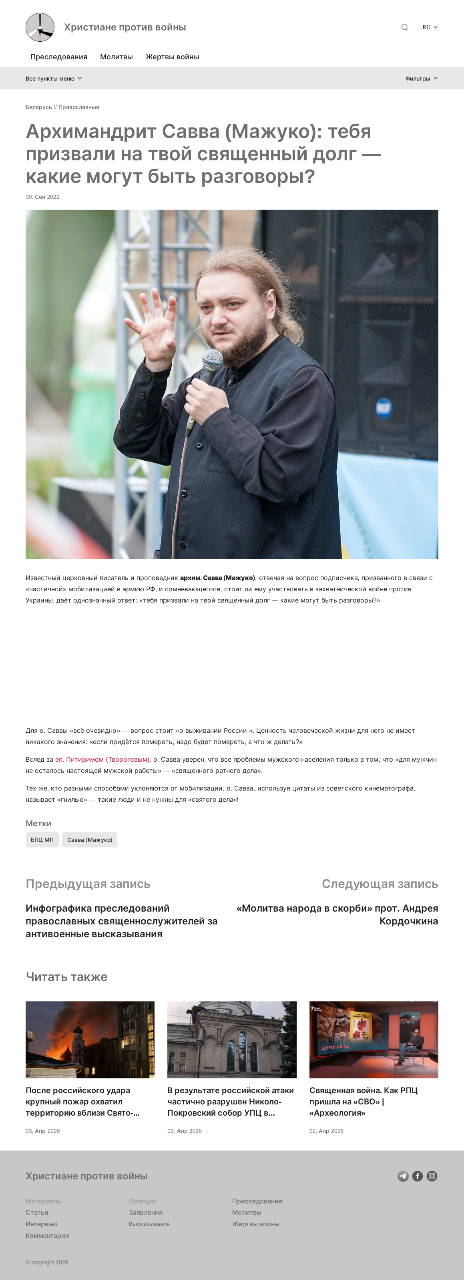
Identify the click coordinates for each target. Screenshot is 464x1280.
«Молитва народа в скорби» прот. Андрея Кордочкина (337, 914)
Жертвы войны (172, 57)
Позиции (143, 1201)
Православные (78, 106)
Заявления (146, 1212)
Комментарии (47, 1235)
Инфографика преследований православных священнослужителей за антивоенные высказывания (122, 921)
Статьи (37, 1212)
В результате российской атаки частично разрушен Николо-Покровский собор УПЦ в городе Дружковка (230, 1102)
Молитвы (116, 57)
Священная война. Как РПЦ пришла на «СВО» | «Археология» (363, 1102)
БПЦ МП (42, 839)
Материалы (44, 1201)
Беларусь (39, 106)
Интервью (41, 1224)
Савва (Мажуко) (89, 839)
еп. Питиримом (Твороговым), (103, 759)
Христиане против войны (125, 27)
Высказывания (149, 1223)
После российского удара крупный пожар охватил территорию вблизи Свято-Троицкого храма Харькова (80, 1102)
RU (426, 27)
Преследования (58, 57)
